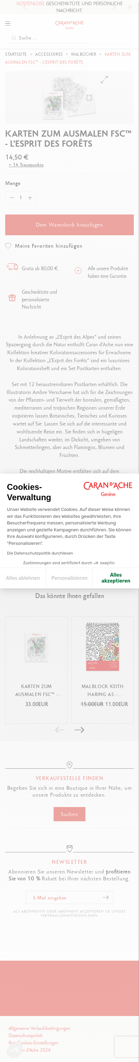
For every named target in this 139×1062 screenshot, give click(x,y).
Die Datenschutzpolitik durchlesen (40, 553)
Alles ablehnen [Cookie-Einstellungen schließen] (23, 578)
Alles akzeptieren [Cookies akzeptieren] (115, 578)
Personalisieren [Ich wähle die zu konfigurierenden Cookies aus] (70, 578)
